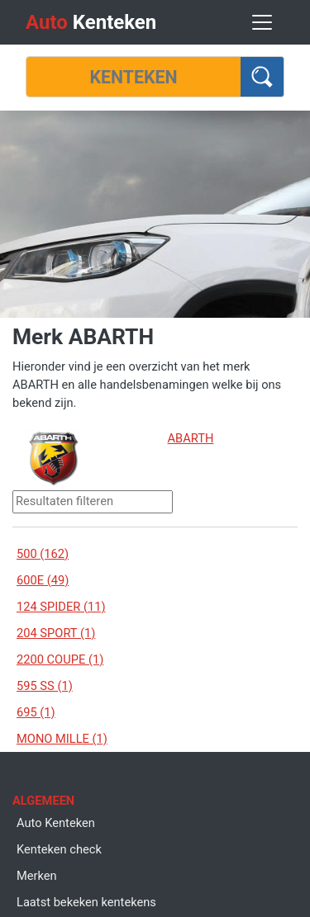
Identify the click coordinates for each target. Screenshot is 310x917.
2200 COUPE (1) (60, 659)
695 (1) (36, 712)
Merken (37, 875)
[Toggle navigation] (262, 22)
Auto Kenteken (56, 822)
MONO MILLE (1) (62, 738)
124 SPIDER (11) (61, 606)
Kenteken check (59, 849)
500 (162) (43, 553)
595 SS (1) (45, 685)
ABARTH (191, 438)
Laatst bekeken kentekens (86, 902)
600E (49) (43, 580)
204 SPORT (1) (56, 633)
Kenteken (91, 22)
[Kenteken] (133, 76)
